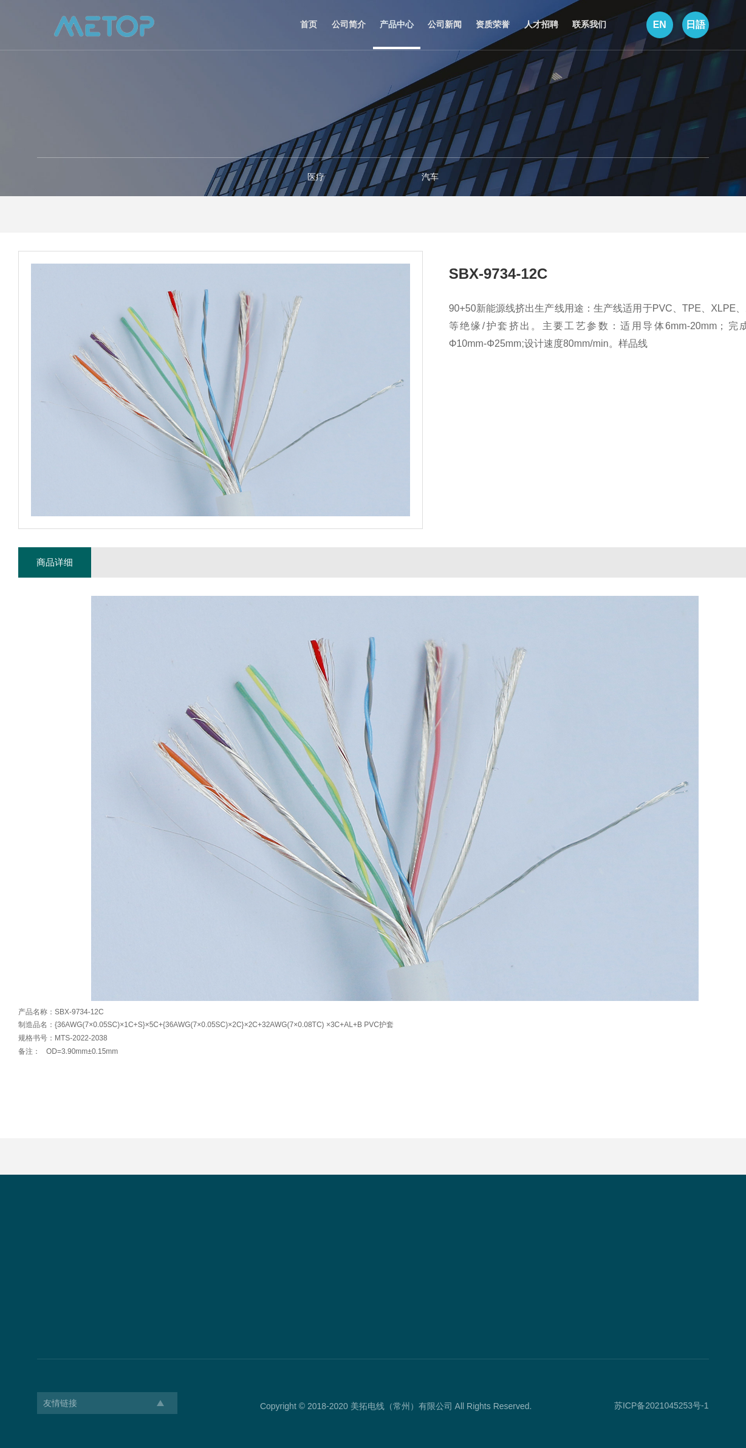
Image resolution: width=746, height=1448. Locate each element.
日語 (695, 25)
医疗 (315, 177)
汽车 (430, 177)
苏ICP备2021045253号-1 (661, 1405)
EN (658, 25)
